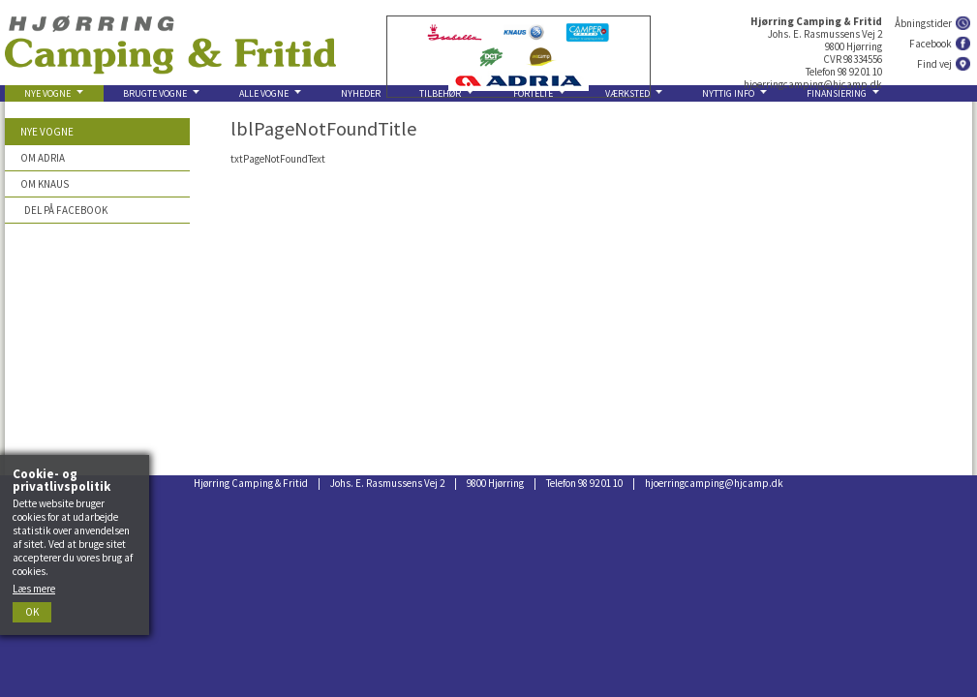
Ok (32, 612)
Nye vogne (47, 131)
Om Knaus (44, 184)
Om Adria (42, 158)
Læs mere (34, 588)
